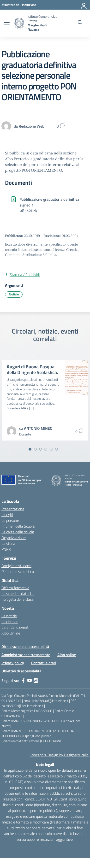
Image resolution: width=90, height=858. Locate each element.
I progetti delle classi (17, 599)
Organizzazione (13, 538)
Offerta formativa (15, 588)
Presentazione (12, 509)
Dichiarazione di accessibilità (25, 646)
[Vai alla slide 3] (40, 449)
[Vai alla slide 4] (45, 449)
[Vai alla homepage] (19, 23)
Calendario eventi (15, 627)
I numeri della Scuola (18, 526)
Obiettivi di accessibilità (21, 671)
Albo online (66, 655)
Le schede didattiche (17, 593)
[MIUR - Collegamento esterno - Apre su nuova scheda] (18, 4)
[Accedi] (84, 5)
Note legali (45, 764)
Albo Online (10, 633)
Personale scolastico (17, 571)
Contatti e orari (43, 663)
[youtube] (29, 680)
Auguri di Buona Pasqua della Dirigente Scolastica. (32, 369)
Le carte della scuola (17, 532)
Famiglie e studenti (16, 566)
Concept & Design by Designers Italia (59, 755)
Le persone (10, 520)
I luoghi (7, 514)
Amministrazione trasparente (25, 655)
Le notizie (9, 616)
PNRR (6, 549)
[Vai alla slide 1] (30, 449)
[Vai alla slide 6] (56, 449)
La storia (8, 543)
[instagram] (36, 680)
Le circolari (9, 621)
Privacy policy (12, 663)
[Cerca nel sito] (80, 23)
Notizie (14, 294)
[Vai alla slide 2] (35, 449)
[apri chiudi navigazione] (7, 23)
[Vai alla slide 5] (51, 449)
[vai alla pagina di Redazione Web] (31, 126)
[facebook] (23, 680)
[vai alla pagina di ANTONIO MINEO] (38, 428)
